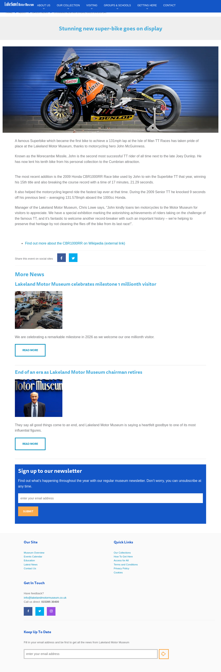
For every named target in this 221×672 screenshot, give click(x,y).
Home (9, 12)
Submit (28, 511)
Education (29, 560)
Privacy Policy (121, 568)
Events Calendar (33, 556)
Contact (169, 5)
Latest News (40, 12)
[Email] (91, 654)
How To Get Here (123, 556)
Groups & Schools (117, 5)
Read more (30, 350)
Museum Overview (34, 552)
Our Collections (122, 552)
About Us (43, 5)
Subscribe (164, 654)
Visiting (91, 5)
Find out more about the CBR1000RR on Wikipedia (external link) (75, 243)
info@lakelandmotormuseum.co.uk (45, 597)
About (22, 12)
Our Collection (68, 5)
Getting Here (147, 5)
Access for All (121, 560)
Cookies (118, 572)
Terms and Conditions (126, 564)
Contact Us (30, 568)
